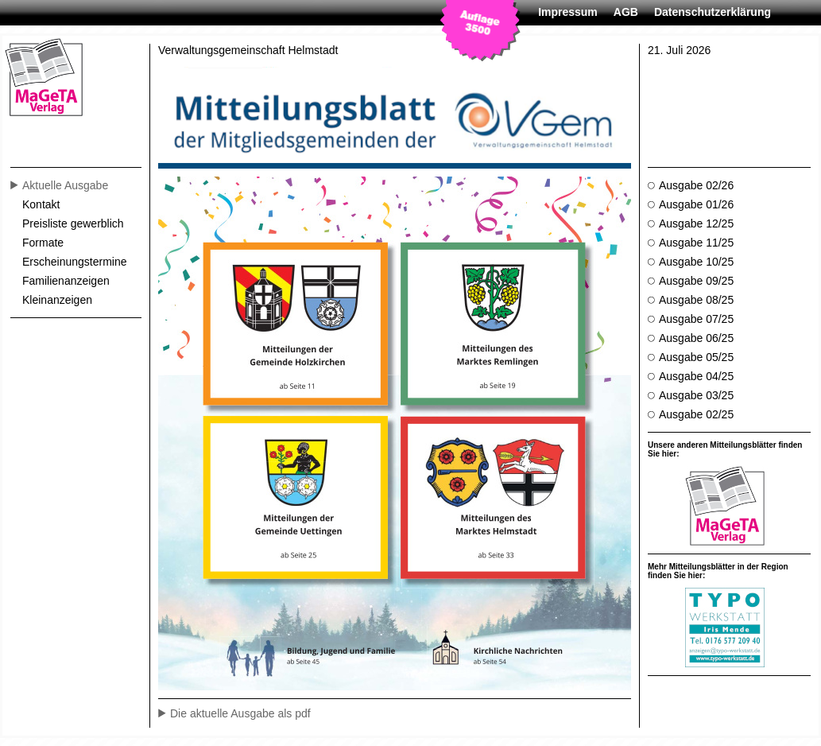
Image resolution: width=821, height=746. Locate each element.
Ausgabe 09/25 (692, 280)
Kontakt (41, 204)
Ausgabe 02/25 (692, 414)
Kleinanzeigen (57, 299)
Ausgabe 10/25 (692, 261)
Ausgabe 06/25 (692, 338)
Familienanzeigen (66, 280)
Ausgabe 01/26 (692, 204)
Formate (43, 242)
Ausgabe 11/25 (692, 242)
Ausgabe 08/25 (692, 299)
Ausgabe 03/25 (692, 395)
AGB (626, 12)
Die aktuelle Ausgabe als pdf (240, 713)
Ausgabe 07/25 (692, 319)
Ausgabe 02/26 (692, 185)
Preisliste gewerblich (73, 223)
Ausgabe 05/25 (692, 357)
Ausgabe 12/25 (692, 223)
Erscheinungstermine (74, 261)
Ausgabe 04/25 (692, 376)
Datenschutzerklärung (712, 12)
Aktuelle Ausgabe (61, 185)
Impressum (568, 12)
